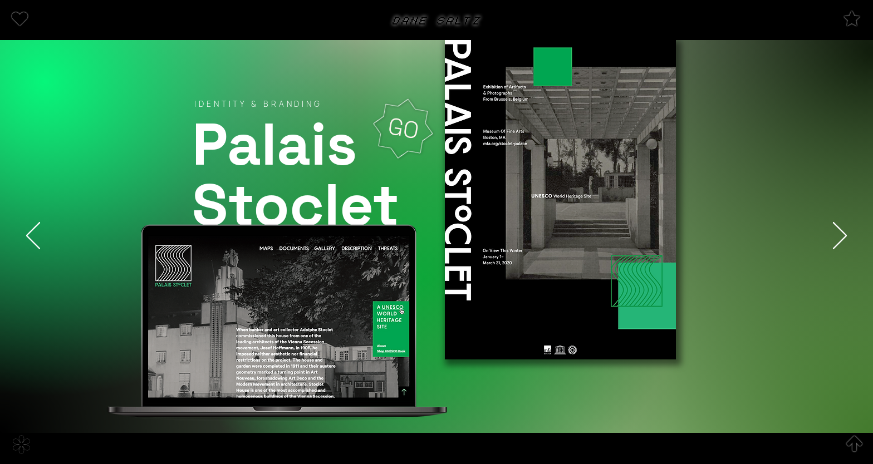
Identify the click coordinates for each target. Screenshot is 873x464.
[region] (41, 19)
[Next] (840, 236)
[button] (20, 19)
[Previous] (33, 236)
